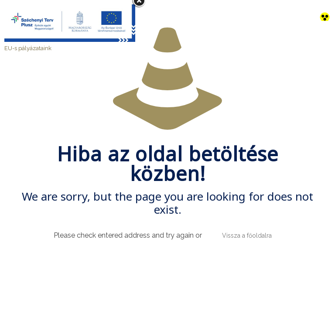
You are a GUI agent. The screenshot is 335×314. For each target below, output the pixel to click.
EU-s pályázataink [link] (27, 48)
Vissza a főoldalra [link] (247, 235)
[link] (324, 10)
